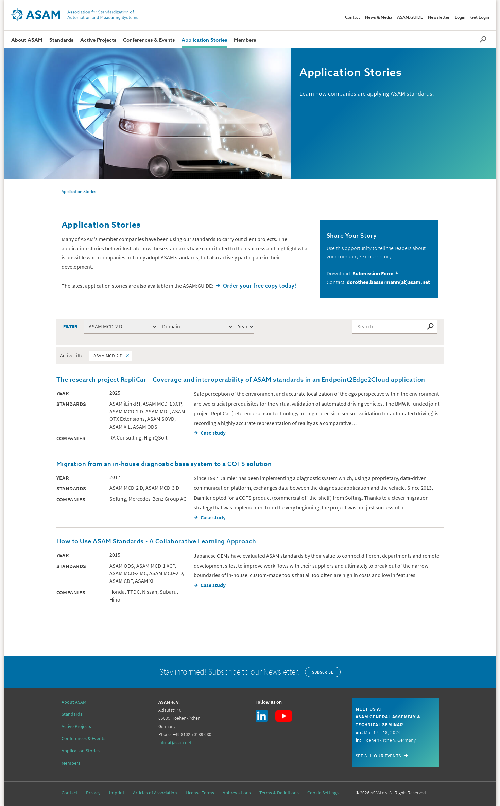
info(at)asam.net (175, 742)
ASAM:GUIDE (410, 18)
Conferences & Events (149, 40)
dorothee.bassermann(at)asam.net (388, 282)
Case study (213, 432)
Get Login (479, 18)
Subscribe (322, 672)
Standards (61, 40)
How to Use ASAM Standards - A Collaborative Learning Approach (156, 542)
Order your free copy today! (259, 285)
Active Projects (98, 40)
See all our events (378, 756)
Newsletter (439, 18)
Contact (352, 18)
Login (460, 18)
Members (245, 40)
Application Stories (204, 40)
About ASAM (26, 40)
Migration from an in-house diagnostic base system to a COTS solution (164, 464)
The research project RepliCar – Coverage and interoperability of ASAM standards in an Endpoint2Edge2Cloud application (240, 380)
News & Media (378, 18)
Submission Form (373, 273)
